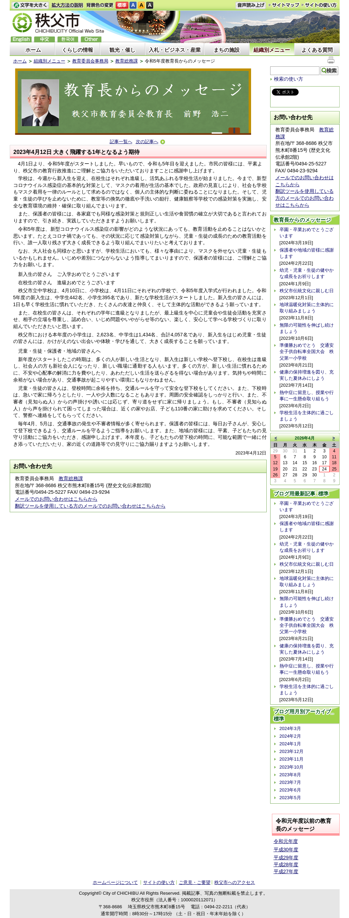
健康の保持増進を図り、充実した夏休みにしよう (307, 375)
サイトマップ (284, 5)
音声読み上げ (250, 5)
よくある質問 (317, 50)
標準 (122, 5)
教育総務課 (126, 61)
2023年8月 (290, 774)
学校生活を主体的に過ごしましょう (307, 415)
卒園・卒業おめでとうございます (307, 232)
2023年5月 (290, 797)
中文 (44, 39)
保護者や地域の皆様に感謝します (307, 253)
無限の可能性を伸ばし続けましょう (307, 328)
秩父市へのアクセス (234, 882)
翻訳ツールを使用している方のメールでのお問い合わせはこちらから (90, 506)
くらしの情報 (77, 50)
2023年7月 (290, 782)
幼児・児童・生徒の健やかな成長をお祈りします (307, 273)
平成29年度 (286, 857)
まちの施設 (227, 50)
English (21, 39)
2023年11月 (292, 759)
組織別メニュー (272, 50)
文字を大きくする (30, 5)
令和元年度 (286, 841)
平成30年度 (286, 849)
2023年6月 (290, 790)
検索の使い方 (288, 79)
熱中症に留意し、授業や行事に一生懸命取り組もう (307, 395)
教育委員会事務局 (90, 61)
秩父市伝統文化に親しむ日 (307, 290)
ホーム (33, 50)
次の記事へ (150, 141)
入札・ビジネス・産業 (175, 50)
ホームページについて (115, 882)
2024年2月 (290, 736)
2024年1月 (290, 743)
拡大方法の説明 (67, 5)
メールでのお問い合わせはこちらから (56, 499)
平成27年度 (286, 871)
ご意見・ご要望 (194, 882)
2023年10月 (292, 767)
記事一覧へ (121, 141)
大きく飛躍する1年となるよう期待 (96, 152)
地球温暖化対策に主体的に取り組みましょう (307, 307)
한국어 (67, 39)
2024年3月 (290, 728)
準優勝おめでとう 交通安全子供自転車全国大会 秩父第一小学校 (307, 351)
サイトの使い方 (319, 5)
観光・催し (122, 50)
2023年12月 (292, 751)
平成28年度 (286, 864)
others (91, 39)
